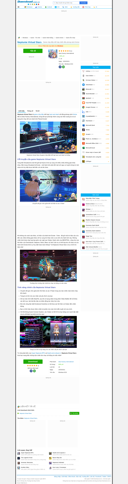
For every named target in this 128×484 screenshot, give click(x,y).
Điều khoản (71, 476)
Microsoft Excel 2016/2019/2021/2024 (92, 148)
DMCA (109, 476)
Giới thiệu (21, 111)
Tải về (37, 111)
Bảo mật (78, 476)
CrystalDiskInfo (91, 116)
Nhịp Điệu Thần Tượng (92, 198)
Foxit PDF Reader (93, 102)
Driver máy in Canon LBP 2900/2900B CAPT (93, 153)
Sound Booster (92, 93)
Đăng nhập (57, 476)
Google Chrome (92, 107)
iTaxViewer (90, 120)
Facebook (98, 476)
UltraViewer (90, 84)
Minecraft (90, 89)
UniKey (92, 71)
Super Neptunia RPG (38, 353)
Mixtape (89, 209)
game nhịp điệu (39, 114)
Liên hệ (92, 476)
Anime (75, 114)
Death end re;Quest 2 (54, 353)
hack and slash (54, 114)
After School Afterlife (94, 247)
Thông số (30, 111)
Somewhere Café (93, 214)
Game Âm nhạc (70, 37)
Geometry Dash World (92, 225)
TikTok (88, 130)
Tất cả (19, 7)
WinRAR (90, 98)
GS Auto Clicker (91, 80)
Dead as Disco (94, 203)
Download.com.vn (19, 38)
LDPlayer (88, 161)
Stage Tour (89, 236)
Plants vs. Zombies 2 (93, 139)
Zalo (88, 111)
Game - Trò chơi (35, 37)
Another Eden (25, 467)
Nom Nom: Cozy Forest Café (95, 241)
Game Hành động (48, 37)
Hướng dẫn (85, 476)
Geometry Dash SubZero (93, 230)
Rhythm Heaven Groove (93, 220)
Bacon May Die (57, 457)
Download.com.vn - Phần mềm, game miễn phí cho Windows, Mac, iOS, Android (28, 2)
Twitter (104, 476)
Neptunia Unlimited (58, 462)
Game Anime (59, 37)
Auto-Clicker (90, 75)
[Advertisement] (64, 24)
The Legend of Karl (26, 457)
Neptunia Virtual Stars (30, 418)
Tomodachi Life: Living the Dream (93, 157)
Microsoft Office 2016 (94, 144)
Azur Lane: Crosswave (59, 467)
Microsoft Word (92, 125)
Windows (25, 37)
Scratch (89, 134)
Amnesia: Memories (27, 462)
